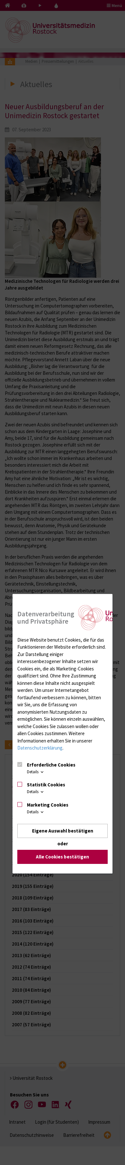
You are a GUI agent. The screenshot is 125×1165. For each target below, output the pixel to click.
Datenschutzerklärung (40, 748)
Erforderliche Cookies (51, 765)
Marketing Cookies (47, 805)
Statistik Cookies (46, 785)
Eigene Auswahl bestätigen (62, 831)
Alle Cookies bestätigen (62, 857)
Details (36, 772)
